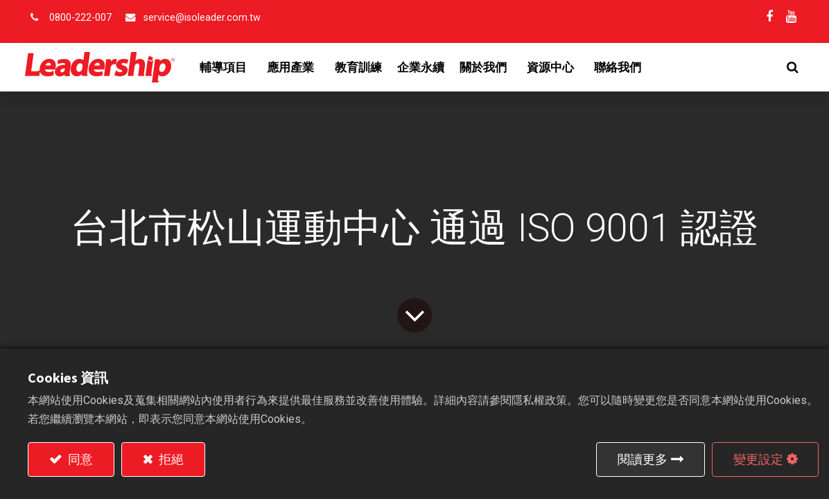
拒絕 (170, 459)
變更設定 (758, 459)
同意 (79, 459)
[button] (789, 67)
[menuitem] (361, 67)
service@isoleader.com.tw (202, 18)
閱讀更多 (642, 459)
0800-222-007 (80, 18)
